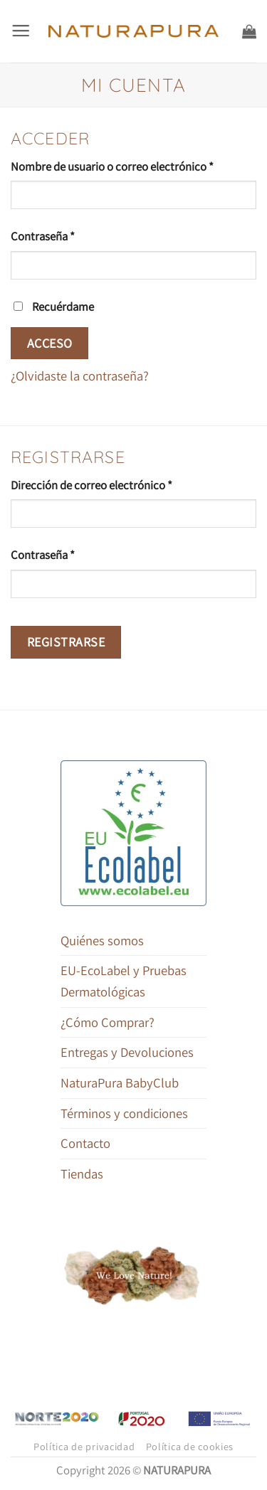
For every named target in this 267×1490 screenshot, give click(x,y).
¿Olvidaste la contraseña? (80, 375)
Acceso (50, 343)
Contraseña (70, 235)
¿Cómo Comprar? (108, 1022)
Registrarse (66, 642)
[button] (21, 31)
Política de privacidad (84, 1446)
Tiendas (82, 1173)
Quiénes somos (102, 940)
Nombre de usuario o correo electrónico (133, 165)
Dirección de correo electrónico (119, 484)
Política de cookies (190, 1446)
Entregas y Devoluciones (127, 1051)
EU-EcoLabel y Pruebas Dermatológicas (124, 981)
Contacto (85, 1142)
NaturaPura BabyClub (120, 1082)
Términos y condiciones (124, 1113)
